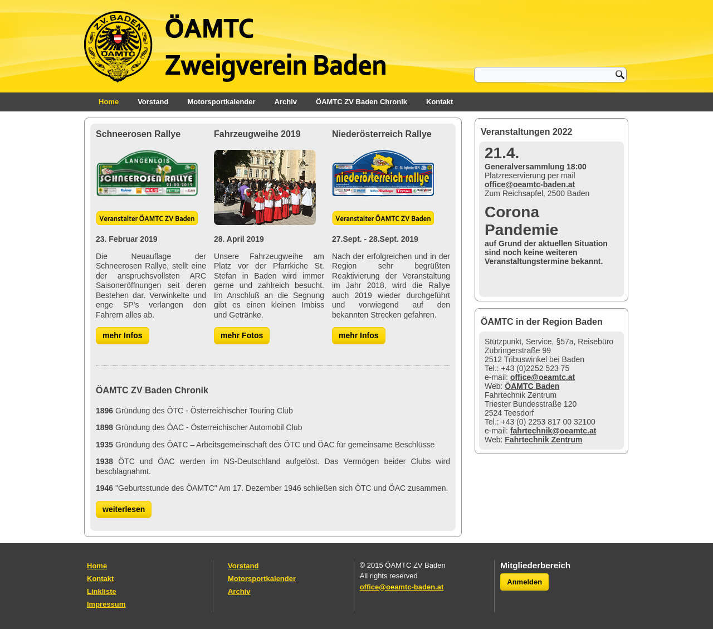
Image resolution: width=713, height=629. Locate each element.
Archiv (286, 101)
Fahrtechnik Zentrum (543, 439)
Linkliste (101, 591)
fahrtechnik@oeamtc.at (553, 430)
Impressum (106, 604)
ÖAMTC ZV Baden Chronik (361, 101)
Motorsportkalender (222, 101)
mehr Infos (122, 335)
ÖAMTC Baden (532, 386)
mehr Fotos (242, 335)
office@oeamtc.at (542, 377)
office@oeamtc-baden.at (530, 184)
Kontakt (439, 101)
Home (109, 101)
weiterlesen (123, 509)
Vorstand (153, 101)
